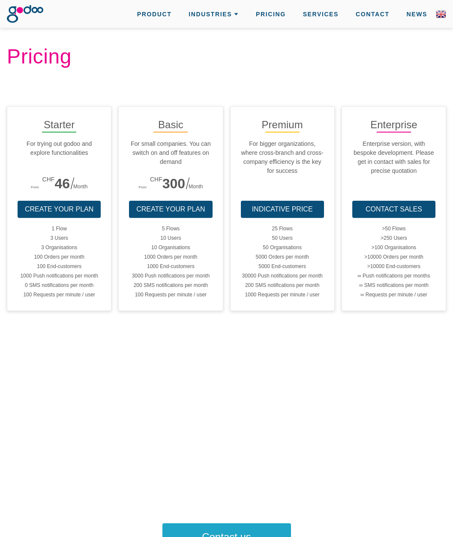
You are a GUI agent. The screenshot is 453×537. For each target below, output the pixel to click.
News (417, 14)
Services (321, 14)
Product (154, 14)
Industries (210, 14)
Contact (373, 14)
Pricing (271, 14)
